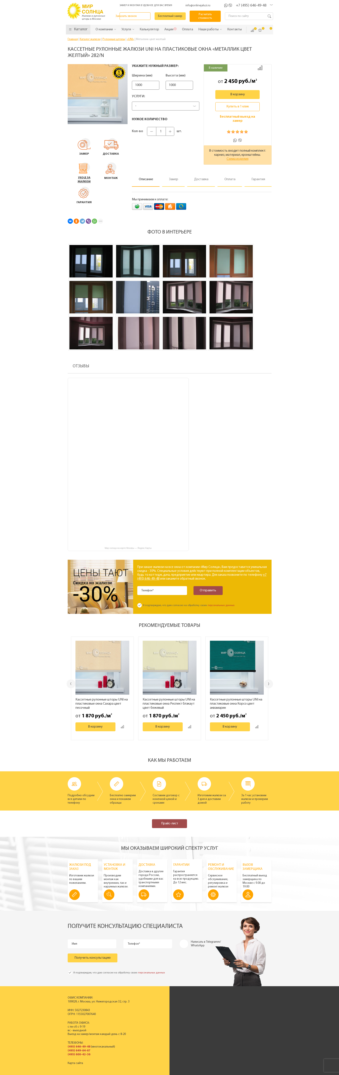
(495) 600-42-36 (79, 1054)
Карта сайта (75, 1063)
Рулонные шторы (149, 1019)
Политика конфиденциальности (159, 1071)
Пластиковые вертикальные (156, 1008)
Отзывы (203, 1019)
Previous (71, 683)
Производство (207, 1008)
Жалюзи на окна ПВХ (151, 1023)
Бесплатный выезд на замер (237, 119)
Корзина (268, 30)
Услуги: (138, 96)
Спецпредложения (251, 1016)
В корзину (237, 94)
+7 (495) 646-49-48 (251, 5)
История (203, 1005)
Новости (203, 1016)
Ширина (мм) (142, 75)
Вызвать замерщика (252, 1012)
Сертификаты (207, 1012)
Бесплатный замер (170, 16)
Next (268, 683)
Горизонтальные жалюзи (154, 1012)
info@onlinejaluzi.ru (197, 5)
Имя (74, 943)
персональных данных (221, 605)
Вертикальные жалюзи (152, 1005)
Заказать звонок (135, 16)
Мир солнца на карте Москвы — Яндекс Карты (128, 548)
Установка (245, 1019)
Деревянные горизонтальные (157, 1016)
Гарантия (244, 1023)
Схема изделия (237, 159)
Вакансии (204, 1027)
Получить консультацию (92, 958)
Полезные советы (250, 1027)
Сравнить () (252, 30)
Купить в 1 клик (237, 106)
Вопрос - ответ (248, 1030)
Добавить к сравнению (260, 67)
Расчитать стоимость (205, 16)
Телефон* (148, 590)
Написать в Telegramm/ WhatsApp (206, 943)
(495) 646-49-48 (79, 1046)
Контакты (204, 1023)
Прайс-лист (169, 823)
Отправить (208, 590)
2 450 (230, 81)
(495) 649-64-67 (79, 1050)
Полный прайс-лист (150, 1027)
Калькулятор (221, 1049)
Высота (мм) (182, 75)
